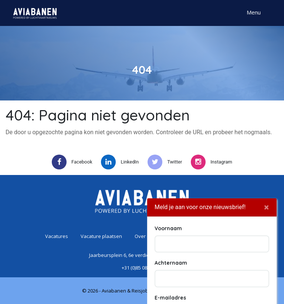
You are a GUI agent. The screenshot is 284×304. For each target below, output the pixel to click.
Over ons (145, 236)
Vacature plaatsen (101, 236)
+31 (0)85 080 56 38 (142, 267)
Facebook (72, 162)
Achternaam (171, 299)
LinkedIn (120, 162)
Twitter (165, 162)
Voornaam (168, 265)
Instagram (211, 162)
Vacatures (56, 236)
